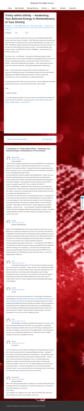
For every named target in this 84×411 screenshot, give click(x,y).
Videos (40, 25)
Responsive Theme (40, 406)
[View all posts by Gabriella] (8, 25)
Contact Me (72, 8)
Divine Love (22, 27)
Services (45, 8)
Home (10, 8)
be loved (10, 27)
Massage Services (32, 8)
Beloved (16, 27)
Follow (8, 32)
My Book (63, 8)
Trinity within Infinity (45, 27)
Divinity (28, 27)
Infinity (32, 27)
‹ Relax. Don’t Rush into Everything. (16, 139)
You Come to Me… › (48, 139)
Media (55, 8)
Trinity (36, 27)
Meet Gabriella (19, 8)
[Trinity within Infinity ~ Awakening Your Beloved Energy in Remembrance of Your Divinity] (25, 25)
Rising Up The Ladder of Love (42, 3)
